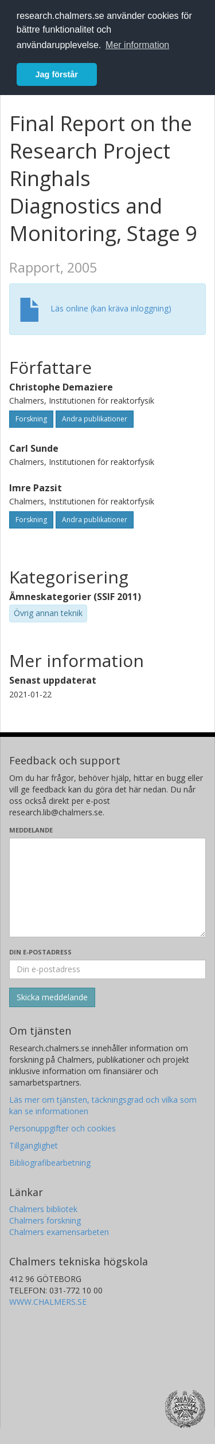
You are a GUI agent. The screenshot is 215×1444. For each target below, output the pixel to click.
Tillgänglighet (33, 1145)
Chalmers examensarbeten (59, 1231)
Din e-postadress (40, 952)
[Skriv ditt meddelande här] (107, 887)
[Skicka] (52, 997)
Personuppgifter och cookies (62, 1128)
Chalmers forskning (45, 1220)
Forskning (31, 419)
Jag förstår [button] (57, 74)
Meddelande (31, 830)
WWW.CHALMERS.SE (48, 1301)
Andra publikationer (94, 419)
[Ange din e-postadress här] (107, 969)
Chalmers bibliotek (43, 1209)
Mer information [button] (137, 45)
